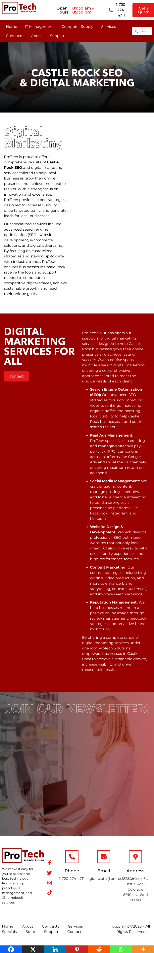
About (36, 36)
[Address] (135, 856)
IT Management (39, 26)
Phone (72, 870)
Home (11, 26)
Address (135, 870)
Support (57, 36)
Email (103, 870)
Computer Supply (77, 26)
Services (108, 26)
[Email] (103, 856)
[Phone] (71, 856)
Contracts (14, 36)
